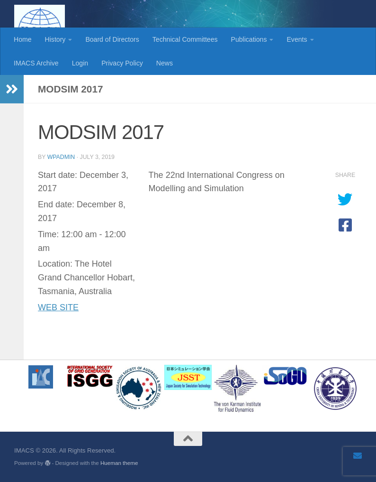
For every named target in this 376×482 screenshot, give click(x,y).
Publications (249, 39)
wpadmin (61, 157)
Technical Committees (185, 39)
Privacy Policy (122, 63)
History (55, 39)
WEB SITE (58, 307)
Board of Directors (112, 39)
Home (23, 39)
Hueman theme (119, 463)
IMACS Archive (36, 63)
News (164, 63)
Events (296, 39)
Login (80, 63)
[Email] (357, 455)
